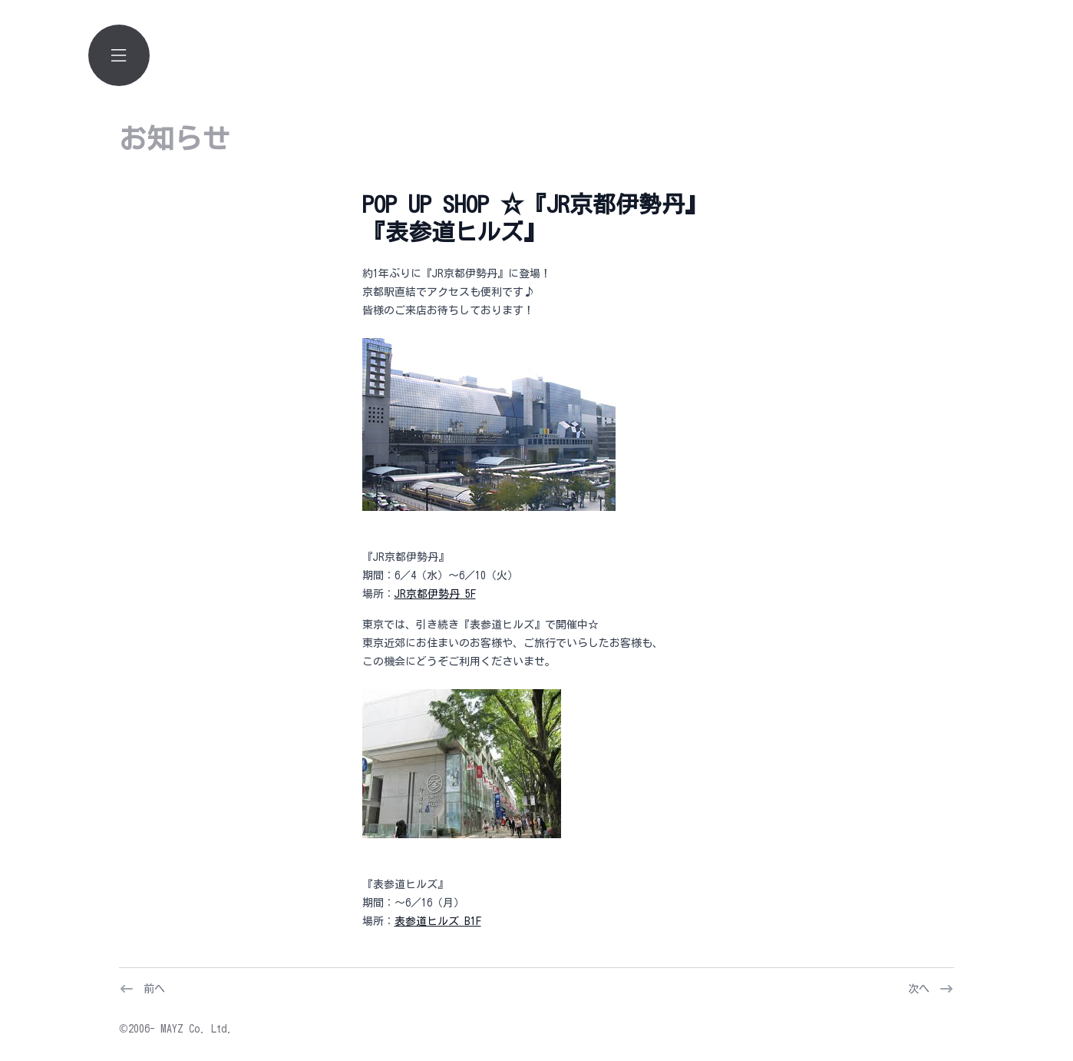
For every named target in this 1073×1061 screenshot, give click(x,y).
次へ (918, 988)
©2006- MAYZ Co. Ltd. (176, 1028)
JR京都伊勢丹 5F (435, 594)
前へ (154, 988)
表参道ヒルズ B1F (438, 921)
